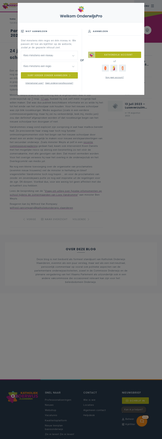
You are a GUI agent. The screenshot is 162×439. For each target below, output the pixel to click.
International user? (34, 83)
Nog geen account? (115, 77)
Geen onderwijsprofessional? (59, 83)
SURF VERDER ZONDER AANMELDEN (49, 75)
